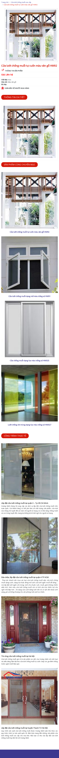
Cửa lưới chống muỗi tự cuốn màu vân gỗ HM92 (29, 232)
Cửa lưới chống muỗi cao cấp (21, 2)
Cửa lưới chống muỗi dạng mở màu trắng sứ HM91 (29, 296)
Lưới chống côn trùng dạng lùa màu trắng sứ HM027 (29, 425)
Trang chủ (4, 2)
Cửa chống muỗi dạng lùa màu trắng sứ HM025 (29, 360)
